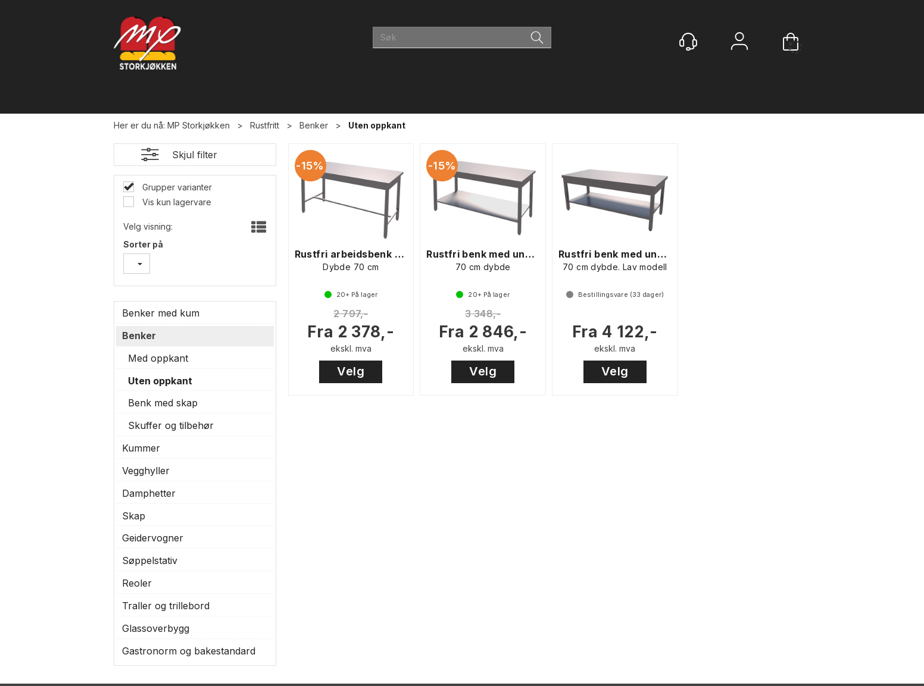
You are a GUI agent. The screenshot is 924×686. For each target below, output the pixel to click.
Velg (350, 371)
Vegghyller (146, 471)
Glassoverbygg (155, 628)
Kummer (141, 448)
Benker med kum (160, 313)
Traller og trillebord (166, 606)
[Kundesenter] (688, 41)
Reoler (137, 583)
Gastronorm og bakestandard (188, 651)
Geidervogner (152, 538)
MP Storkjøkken (198, 125)
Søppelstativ (149, 560)
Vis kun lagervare (175, 202)
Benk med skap (163, 403)
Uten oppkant (376, 125)
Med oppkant (158, 358)
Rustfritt (264, 125)
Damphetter (149, 493)
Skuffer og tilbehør (171, 425)
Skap (133, 516)
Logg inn (739, 42)
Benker (313, 125)
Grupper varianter (176, 187)
